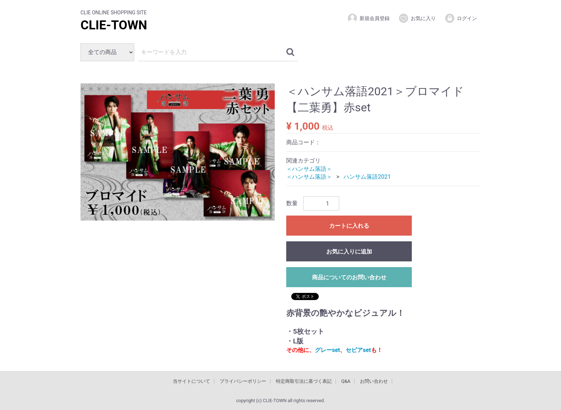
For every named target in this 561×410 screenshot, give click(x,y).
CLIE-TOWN (114, 25)
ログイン (460, 18)
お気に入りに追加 (349, 251)
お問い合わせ (374, 380)
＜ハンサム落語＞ (309, 168)
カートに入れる (349, 225)
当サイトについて (191, 380)
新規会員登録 (368, 18)
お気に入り (417, 18)
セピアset (358, 350)
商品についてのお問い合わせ (349, 277)
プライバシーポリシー (243, 380)
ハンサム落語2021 (367, 176)
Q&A (346, 380)
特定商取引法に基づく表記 (304, 380)
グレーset (327, 350)
